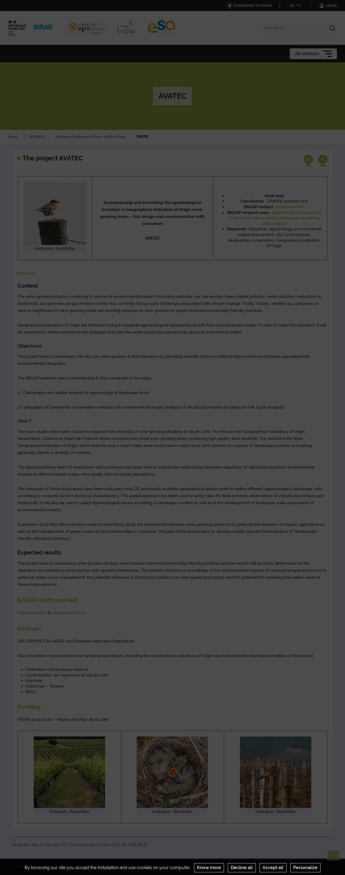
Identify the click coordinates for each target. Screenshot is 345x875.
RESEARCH (36, 137)
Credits (90, 867)
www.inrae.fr (323, 867)
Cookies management (191, 867)
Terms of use (152, 867)
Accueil (13, 137)
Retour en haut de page (336, 859)
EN (292, 6)
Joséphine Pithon (68, 612)
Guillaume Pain (32, 612)
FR (298, 6)
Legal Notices (119, 867)
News (43, 867)
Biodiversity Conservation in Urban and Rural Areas (90, 137)
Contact (66, 867)
